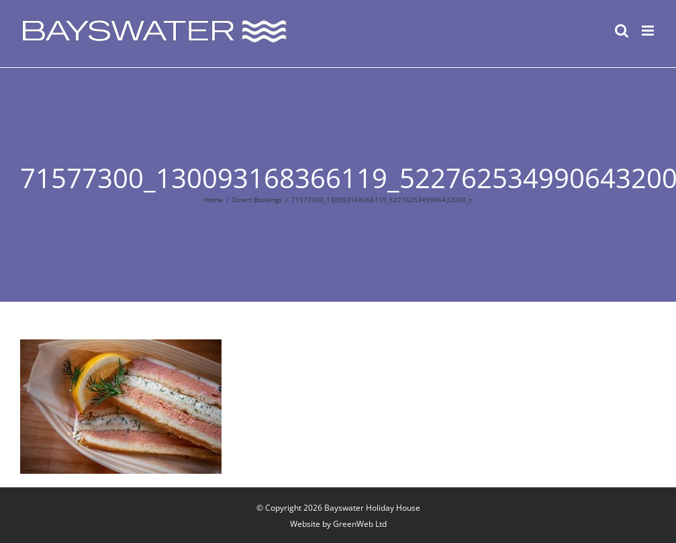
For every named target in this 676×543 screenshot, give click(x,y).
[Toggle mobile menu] (649, 31)
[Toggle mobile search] (621, 31)
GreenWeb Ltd (360, 524)
